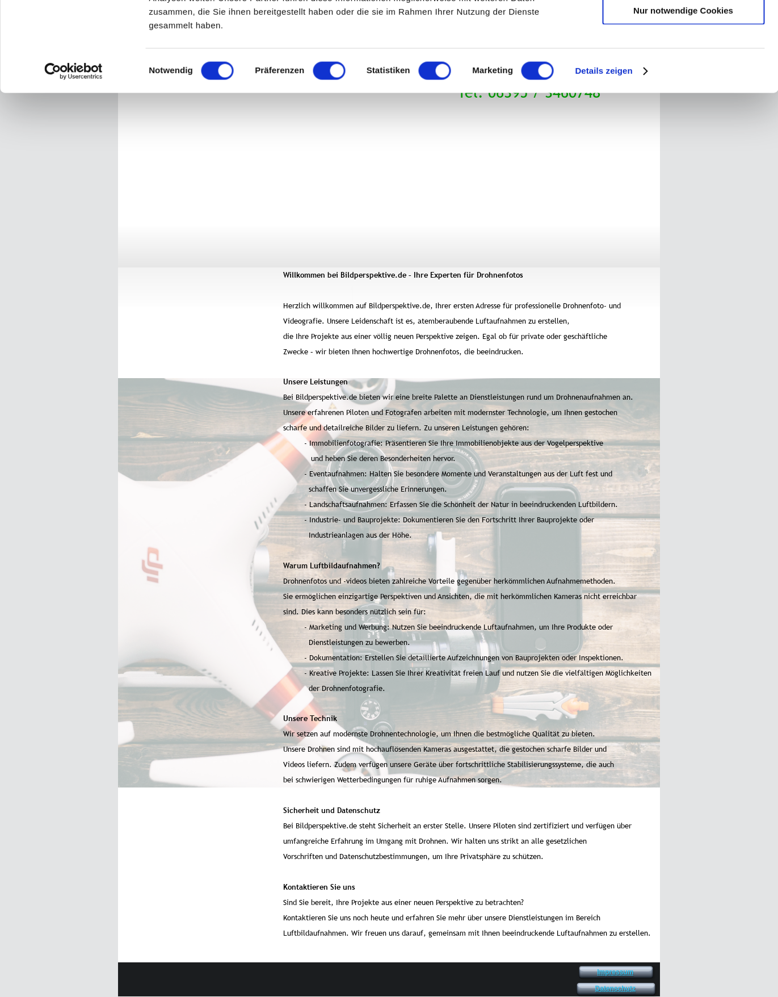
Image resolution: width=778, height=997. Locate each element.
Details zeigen (603, 155)
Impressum (615, 972)
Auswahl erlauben (683, 61)
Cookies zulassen (683, 28)
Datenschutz (615, 988)
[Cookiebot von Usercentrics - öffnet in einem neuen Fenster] (73, 155)
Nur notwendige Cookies (683, 94)
